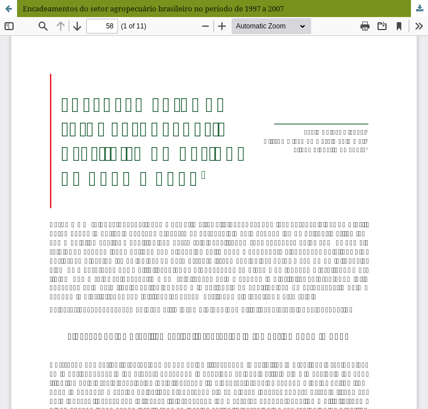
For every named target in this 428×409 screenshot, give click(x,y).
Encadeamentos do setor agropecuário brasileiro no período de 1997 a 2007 (153, 8)
